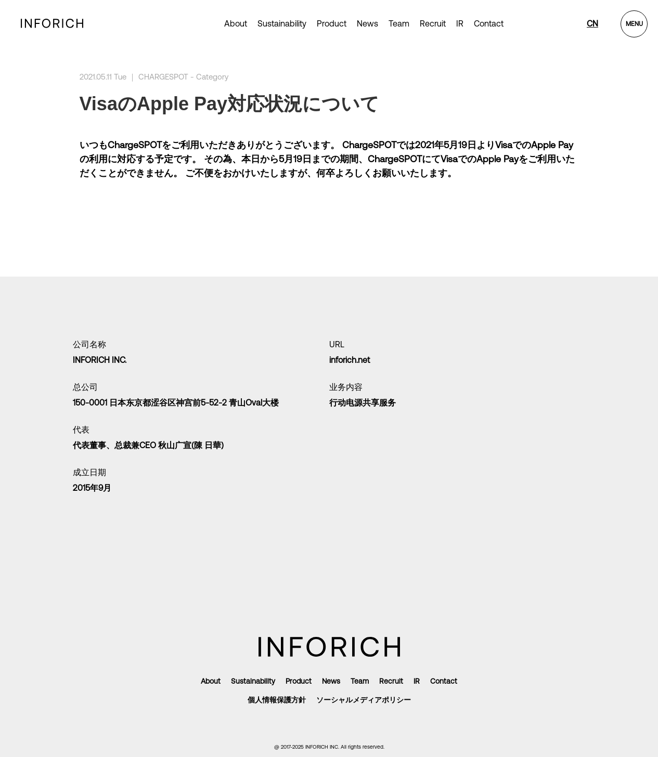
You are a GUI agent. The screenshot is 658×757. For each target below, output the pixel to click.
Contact (489, 23)
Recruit (433, 23)
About (235, 23)
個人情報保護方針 (277, 700)
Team (399, 23)
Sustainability (281, 23)
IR (459, 23)
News (367, 23)
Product (299, 681)
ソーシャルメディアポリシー (363, 700)
